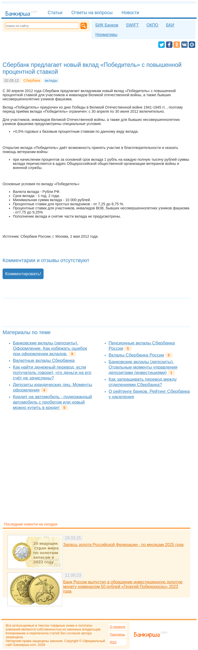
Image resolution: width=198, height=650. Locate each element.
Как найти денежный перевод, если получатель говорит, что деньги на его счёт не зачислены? (52, 372)
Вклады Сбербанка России (136, 355)
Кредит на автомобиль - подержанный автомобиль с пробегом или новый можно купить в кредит (52, 402)
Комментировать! (23, 273)
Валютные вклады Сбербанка (44, 360)
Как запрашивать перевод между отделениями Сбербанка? (143, 382)
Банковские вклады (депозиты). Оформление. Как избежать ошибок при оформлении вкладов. (50, 348)
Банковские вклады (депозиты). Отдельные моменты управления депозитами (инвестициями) (143, 367)
